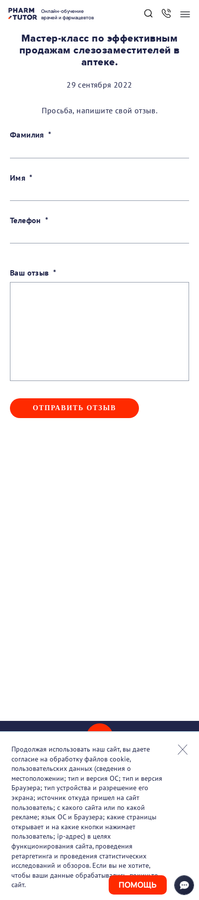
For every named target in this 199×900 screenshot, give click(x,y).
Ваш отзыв (29, 273)
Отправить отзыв (74, 408)
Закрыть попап (183, 750)
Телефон (25, 220)
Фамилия (27, 135)
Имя (17, 178)
